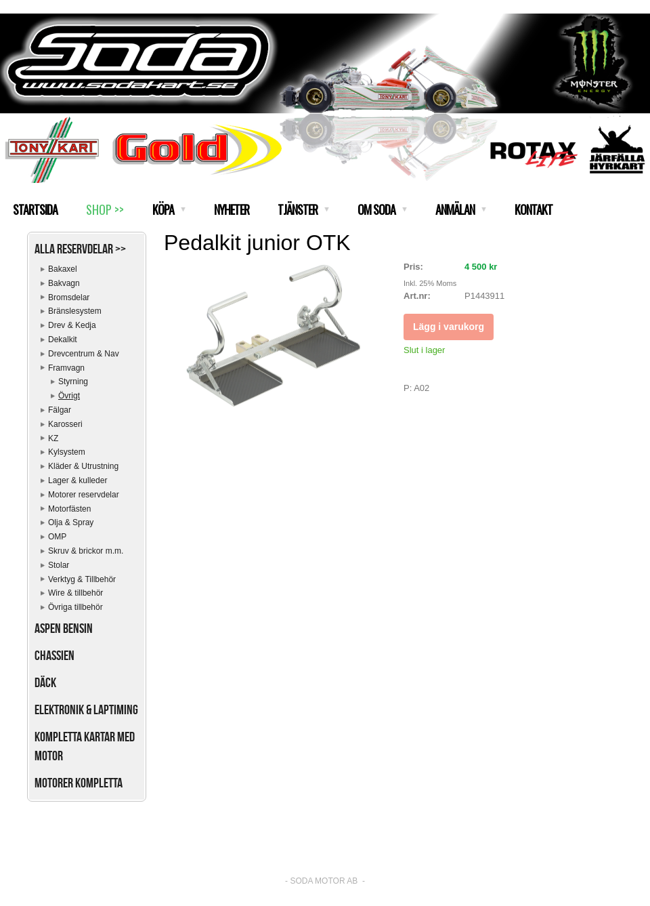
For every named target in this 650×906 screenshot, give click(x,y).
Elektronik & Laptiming (86, 709)
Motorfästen (69, 509)
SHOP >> (105, 209)
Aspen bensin (64, 628)
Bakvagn (64, 283)
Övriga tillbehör (75, 607)
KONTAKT (533, 209)
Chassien (54, 655)
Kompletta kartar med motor (85, 746)
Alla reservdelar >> (80, 248)
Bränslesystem (75, 311)
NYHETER (231, 209)
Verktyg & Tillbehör (82, 579)
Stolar (58, 565)
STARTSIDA (35, 209)
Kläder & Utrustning (83, 466)
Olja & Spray (70, 522)
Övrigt (69, 395)
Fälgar (59, 410)
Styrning (73, 381)
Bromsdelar (68, 297)
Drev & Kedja (72, 325)
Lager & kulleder (77, 480)
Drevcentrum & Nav (83, 353)
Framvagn (66, 368)
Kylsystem (66, 452)
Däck (45, 682)
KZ (53, 438)
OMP (57, 536)
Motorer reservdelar (83, 494)
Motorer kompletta (79, 782)
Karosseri (65, 424)
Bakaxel (62, 269)
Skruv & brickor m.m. (85, 551)
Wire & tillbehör (75, 593)
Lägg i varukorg (448, 326)
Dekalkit (62, 339)
